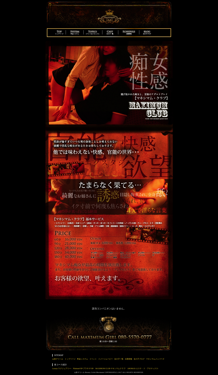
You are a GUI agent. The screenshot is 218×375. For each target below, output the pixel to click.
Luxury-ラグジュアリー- (61, 368)
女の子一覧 (118, 359)
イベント (93, 359)
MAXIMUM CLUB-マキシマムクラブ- (110, 368)
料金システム (82, 359)
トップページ (70, 359)
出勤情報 (128, 359)
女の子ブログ (139, 359)
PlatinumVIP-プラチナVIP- (83, 368)
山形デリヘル (57, 359)
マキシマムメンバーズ (155, 359)
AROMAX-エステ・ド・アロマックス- (142, 368)
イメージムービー (105, 359)
